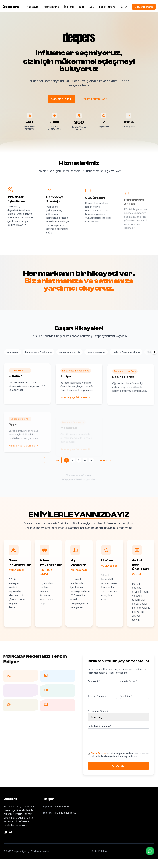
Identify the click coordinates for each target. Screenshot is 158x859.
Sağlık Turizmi (107, 6)
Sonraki (105, 460)
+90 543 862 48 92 (64, 812)
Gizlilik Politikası (99, 753)
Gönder (118, 765)
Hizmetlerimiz (51, 6)
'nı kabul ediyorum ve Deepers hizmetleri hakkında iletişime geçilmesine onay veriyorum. (120, 755)
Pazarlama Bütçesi (98, 711)
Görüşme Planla (144, 6)
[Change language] (123, 6)
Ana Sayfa (32, 6)
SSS (91, 6)
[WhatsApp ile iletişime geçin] (150, 851)
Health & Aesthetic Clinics (126, 352)
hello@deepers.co (64, 806)
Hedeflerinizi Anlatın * (100, 726)
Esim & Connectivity (69, 352)
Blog (82, 6)
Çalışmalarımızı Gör (94, 99)
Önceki (53, 460)
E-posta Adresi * (128, 681)
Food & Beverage (96, 352)
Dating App (13, 352)
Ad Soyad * (94, 681)
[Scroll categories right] (154, 352)
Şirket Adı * (126, 696)
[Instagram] (5, 832)
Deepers (10, 7)
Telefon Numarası (97, 696)
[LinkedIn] (10, 832)
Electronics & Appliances (38, 352)
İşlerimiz (69, 6)
